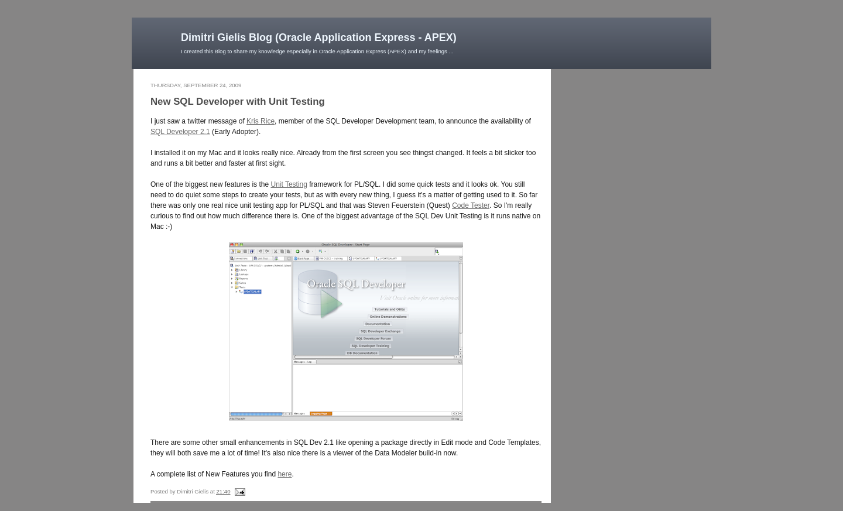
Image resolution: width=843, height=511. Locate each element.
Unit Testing (288, 184)
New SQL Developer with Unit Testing (237, 101)
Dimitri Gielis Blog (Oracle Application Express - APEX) (319, 37)
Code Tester (470, 205)
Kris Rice (260, 121)
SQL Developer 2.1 (180, 132)
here (284, 474)
